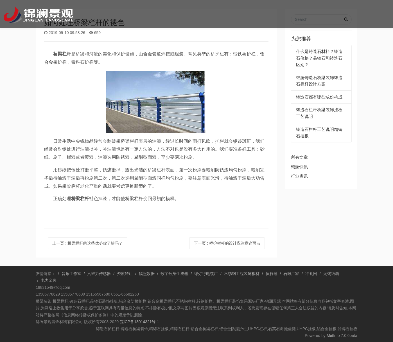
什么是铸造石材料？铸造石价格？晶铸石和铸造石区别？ (319, 58)
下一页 (227, 243)
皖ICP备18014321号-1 (139, 321)
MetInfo (333, 335)
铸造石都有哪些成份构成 (319, 97)
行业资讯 (299, 176)
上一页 (87, 243)
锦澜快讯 (299, 166)
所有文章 (299, 157)
